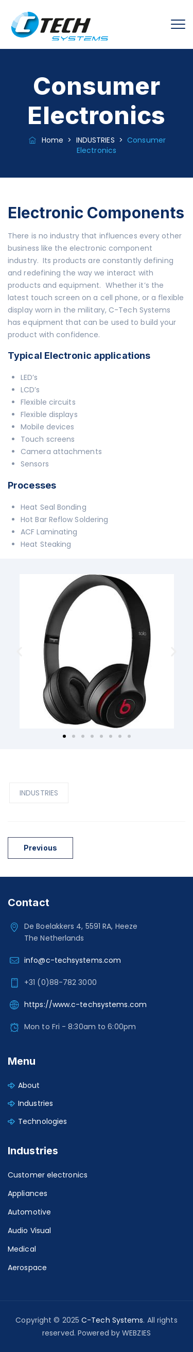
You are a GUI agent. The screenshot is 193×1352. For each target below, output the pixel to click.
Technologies (42, 1121)
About (29, 1085)
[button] (19, 651)
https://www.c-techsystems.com (85, 1004)
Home (45, 140)
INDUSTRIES (39, 793)
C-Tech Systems (112, 1320)
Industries (35, 1103)
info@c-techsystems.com (72, 960)
